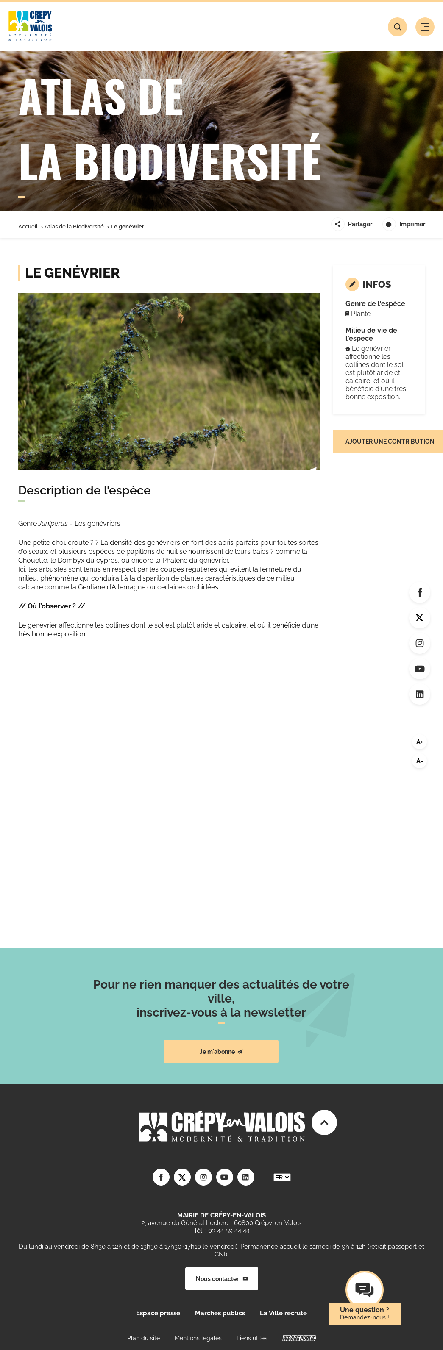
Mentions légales (198, 1338)
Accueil (28, 226)
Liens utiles (252, 1338)
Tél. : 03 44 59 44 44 (222, 1230)
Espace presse (158, 1313)
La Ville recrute (283, 1313)
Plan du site (143, 1338)
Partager (351, 224)
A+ (419, 742)
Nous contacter (222, 1278)
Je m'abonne (221, 1051)
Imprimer (403, 224)
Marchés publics (220, 1313)
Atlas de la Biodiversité (74, 226)
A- (419, 761)
